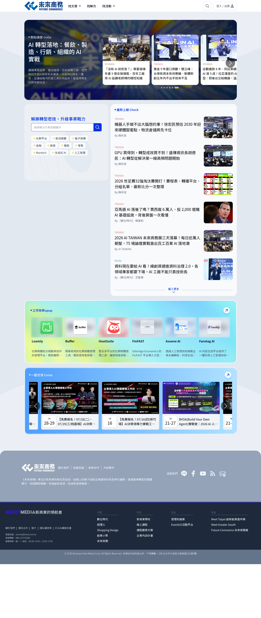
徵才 (33, 528)
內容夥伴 (109, 468)
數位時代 (102, 519)
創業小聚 (102, 535)
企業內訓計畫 (145, 535)
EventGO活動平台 (182, 525)
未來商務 (102, 541)
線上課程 (142, 525)
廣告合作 (23, 528)
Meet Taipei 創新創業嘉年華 (228, 519)
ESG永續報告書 (63, 528)
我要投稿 (78, 468)
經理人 (101, 525)
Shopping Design (107, 530)
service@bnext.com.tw (26, 534)
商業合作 (93, 468)
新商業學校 (143, 519)
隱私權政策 (46, 528)
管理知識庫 (178, 519)
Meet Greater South (223, 525)
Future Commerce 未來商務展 (229, 530)
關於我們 (63, 468)
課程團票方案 (145, 530)
